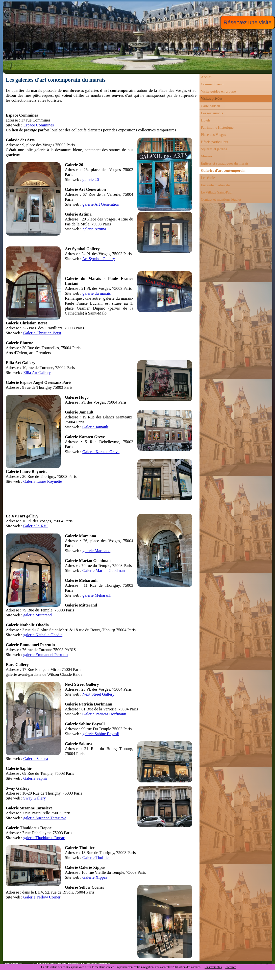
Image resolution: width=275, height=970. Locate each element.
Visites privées (211, 98)
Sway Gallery (34, 798)
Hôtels (205, 120)
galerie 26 (90, 179)
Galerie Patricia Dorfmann (104, 714)
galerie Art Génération (100, 204)
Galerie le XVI (35, 526)
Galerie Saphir (35, 778)
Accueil (206, 77)
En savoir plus (213, 967)
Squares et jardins (214, 149)
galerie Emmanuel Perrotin (45, 654)
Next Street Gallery (98, 694)
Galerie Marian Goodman (103, 570)
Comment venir (212, 84)
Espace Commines (38, 125)
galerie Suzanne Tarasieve (44, 818)
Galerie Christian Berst (42, 333)
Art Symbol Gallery (98, 258)
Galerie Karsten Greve (101, 451)
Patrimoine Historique (217, 127)
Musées (206, 156)
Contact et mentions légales (221, 199)
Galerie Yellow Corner (41, 897)
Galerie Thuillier (96, 857)
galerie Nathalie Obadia (42, 634)
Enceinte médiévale (215, 185)
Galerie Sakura (35, 758)
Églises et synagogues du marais (225, 163)
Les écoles (208, 178)
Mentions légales (14, 963)
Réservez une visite (248, 22)
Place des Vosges (213, 135)
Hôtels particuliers (214, 142)
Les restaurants (212, 113)
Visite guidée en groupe (218, 91)
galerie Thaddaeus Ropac (44, 837)
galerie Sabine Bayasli (100, 733)
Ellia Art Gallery (37, 372)
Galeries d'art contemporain (223, 170)
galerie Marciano (96, 550)
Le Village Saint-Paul (216, 192)
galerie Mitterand (37, 615)
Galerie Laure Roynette (42, 481)
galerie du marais (96, 293)
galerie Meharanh (96, 595)
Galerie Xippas (94, 877)
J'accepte (230, 967)
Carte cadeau (210, 106)
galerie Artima (94, 229)
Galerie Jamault (95, 427)
